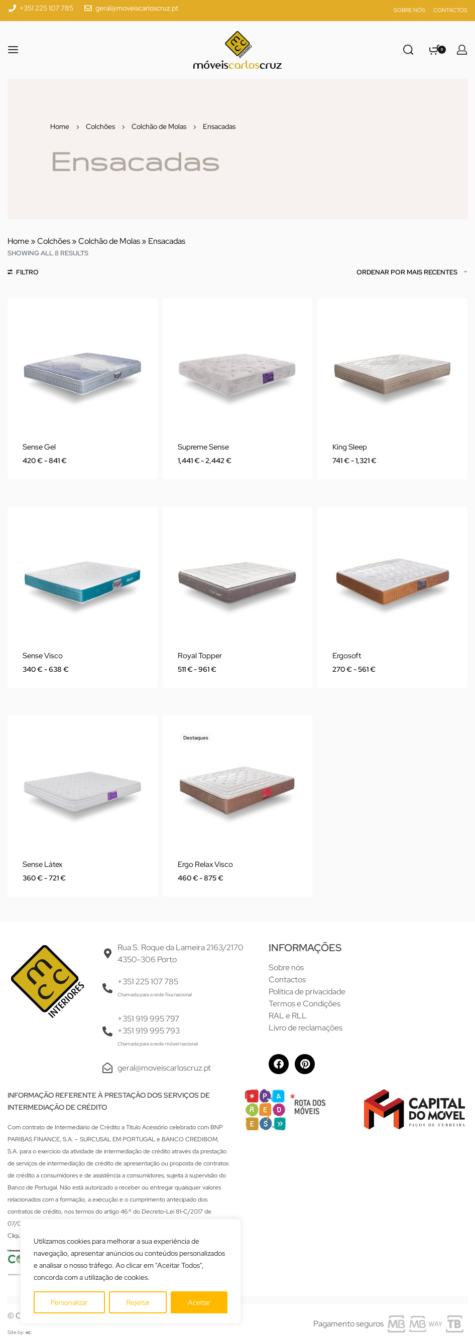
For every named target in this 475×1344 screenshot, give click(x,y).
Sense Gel (39, 447)
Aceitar (199, 1302)
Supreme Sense (203, 447)
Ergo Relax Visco (205, 864)
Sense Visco (43, 656)
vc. (29, 1332)
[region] (130, 1271)
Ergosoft (346, 656)
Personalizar (69, 1302)
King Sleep (349, 447)
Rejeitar (138, 1302)
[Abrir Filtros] (23, 273)
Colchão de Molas (159, 126)
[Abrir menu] (13, 50)
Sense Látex (42, 864)
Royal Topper (200, 656)
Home (59, 126)
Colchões (100, 126)
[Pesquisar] (408, 49)
